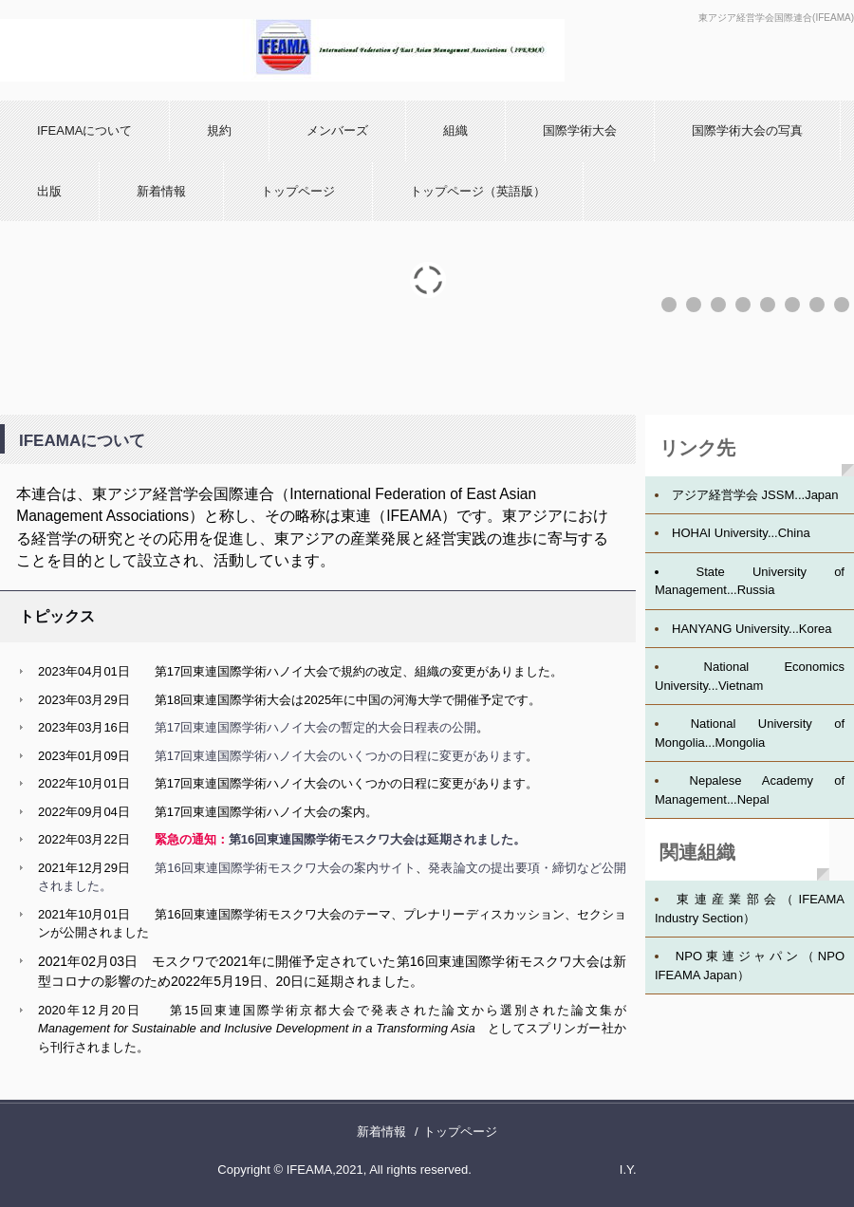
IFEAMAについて (84, 130)
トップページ (298, 191)
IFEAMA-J (282, 50)
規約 (219, 130)
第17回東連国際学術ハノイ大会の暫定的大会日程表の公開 (315, 727)
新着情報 (161, 191)
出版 (49, 191)
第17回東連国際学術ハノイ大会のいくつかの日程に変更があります (340, 756)
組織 (455, 130)
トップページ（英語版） (478, 191)
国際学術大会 (580, 130)
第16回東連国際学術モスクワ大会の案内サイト (285, 868)
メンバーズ (337, 130)
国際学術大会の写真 (747, 130)
